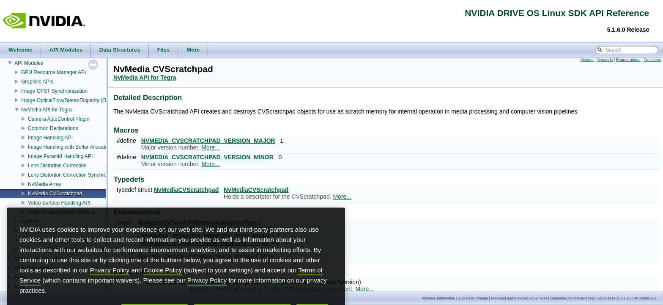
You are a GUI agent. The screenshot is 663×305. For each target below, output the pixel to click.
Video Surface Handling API (59, 203)
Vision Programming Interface (61, 212)
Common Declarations (53, 128)
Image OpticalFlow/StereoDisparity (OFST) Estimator (80, 100)
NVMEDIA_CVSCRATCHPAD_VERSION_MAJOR (208, 140)
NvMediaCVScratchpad (186, 189)
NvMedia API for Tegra (46, 110)
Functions (652, 60)
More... (210, 147)
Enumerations (628, 60)
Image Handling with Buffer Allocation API (74, 147)
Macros (587, 60)
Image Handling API (50, 138)
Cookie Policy (163, 284)
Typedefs (605, 60)
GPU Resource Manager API (53, 72)
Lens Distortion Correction (57, 166)
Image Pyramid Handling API (60, 156)
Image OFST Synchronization (54, 91)
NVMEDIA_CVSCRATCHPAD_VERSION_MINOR (207, 157)
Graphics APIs (37, 82)
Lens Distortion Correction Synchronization (76, 175)
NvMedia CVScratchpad (55, 194)
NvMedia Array (44, 184)
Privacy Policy (109, 284)
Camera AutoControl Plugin (58, 119)
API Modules (28, 63)
